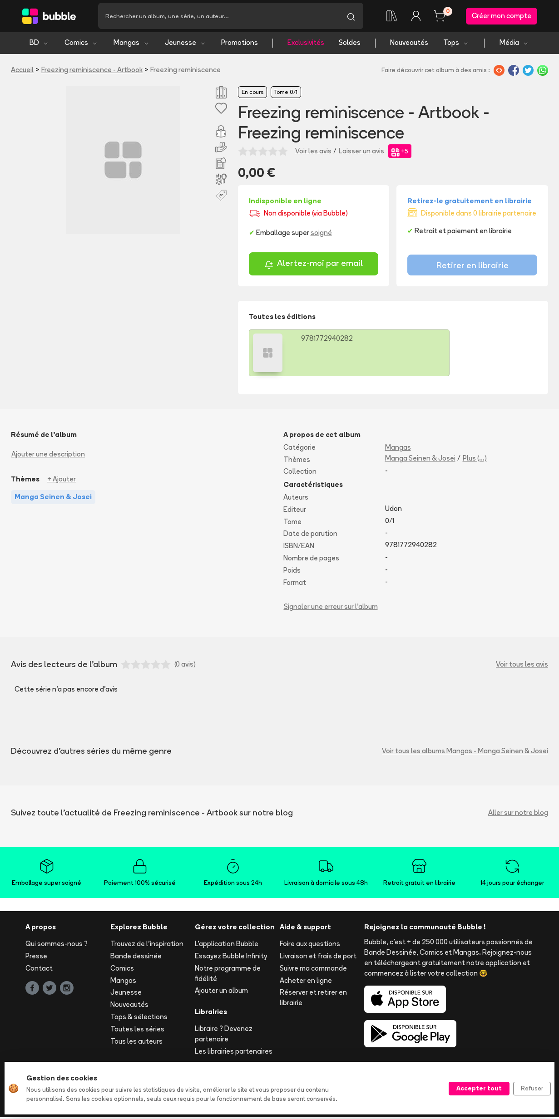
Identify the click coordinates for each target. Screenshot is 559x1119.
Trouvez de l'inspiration (146, 945)
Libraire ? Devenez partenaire (223, 1035)
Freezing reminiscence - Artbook (92, 71)
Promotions (239, 44)
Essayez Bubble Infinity (231, 957)
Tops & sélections (139, 1018)
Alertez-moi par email (313, 266)
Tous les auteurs (136, 1042)
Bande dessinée (136, 957)
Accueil (22, 71)
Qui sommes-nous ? (56, 945)
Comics (81, 44)
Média (514, 44)
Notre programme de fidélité (228, 974)
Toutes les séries (137, 1030)
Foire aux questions (310, 945)
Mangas (131, 44)
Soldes (350, 44)
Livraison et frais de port (318, 957)
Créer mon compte (501, 16)
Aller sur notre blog (518, 814)
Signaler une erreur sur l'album (331, 608)
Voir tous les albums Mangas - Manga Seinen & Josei (465, 752)
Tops (456, 44)
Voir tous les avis (522, 665)
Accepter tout (479, 1088)
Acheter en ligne (306, 981)
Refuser (532, 1088)
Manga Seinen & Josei (420, 459)
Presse (36, 957)
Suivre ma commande (313, 969)
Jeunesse (185, 44)
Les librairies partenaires (233, 1052)
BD (39, 44)
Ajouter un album (221, 992)
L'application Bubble (226, 945)
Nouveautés (409, 44)
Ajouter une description (48, 455)
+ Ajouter (61, 480)
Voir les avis (313, 152)
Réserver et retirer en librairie (313, 999)
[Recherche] (218, 17)
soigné (321, 234)
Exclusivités (305, 44)
